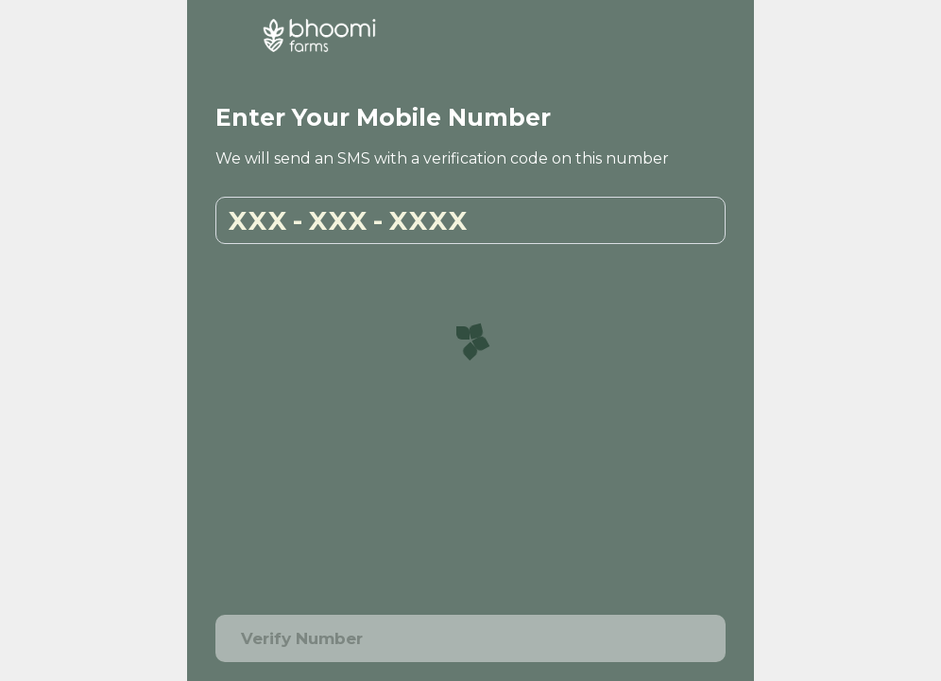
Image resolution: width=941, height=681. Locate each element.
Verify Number (470, 639)
